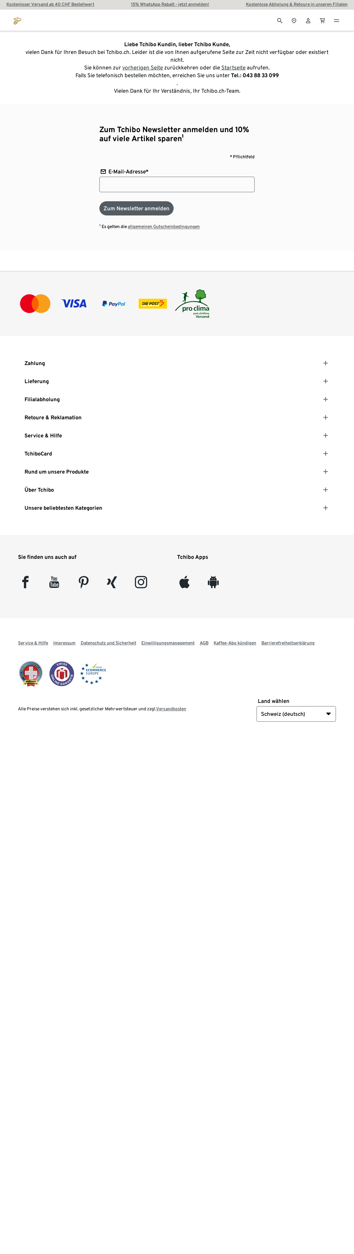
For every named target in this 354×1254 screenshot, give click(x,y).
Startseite (233, 67)
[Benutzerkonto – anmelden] (308, 20)
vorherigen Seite (142, 67)
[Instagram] (141, 585)
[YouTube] (54, 585)
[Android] (213, 585)
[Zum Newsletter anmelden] (136, 208)
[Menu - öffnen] (336, 20)
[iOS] (184, 585)
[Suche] (280, 20)
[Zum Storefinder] (294, 20)
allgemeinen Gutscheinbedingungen (164, 226)
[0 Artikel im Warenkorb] (322, 20)
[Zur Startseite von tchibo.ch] (17, 20)
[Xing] (112, 585)
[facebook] (25, 585)
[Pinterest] (83, 585)
